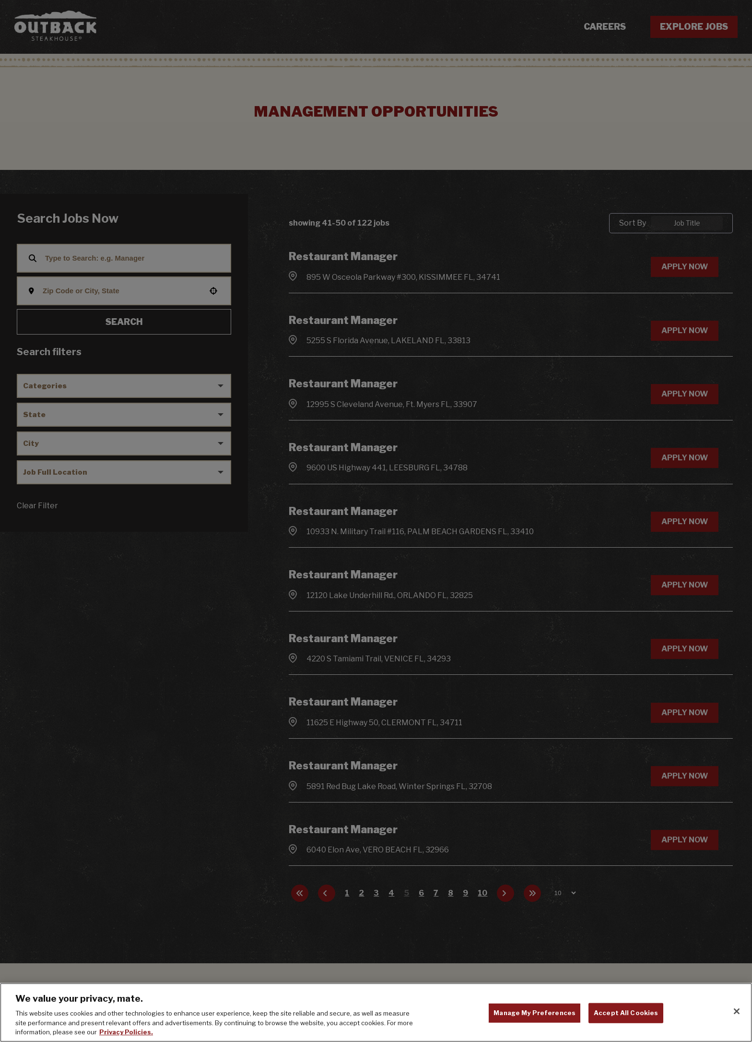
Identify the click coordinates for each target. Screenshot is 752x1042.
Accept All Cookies (626, 1013)
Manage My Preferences (535, 1013)
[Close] (736, 1011)
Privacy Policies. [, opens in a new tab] (126, 1032)
